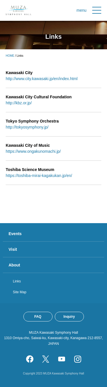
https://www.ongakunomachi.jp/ (33, 151)
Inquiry (69, 317)
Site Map (19, 292)
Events (15, 233)
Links (17, 281)
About (14, 265)
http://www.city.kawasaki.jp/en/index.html (42, 78)
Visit (13, 249)
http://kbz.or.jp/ (19, 103)
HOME (10, 55)
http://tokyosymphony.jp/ (27, 127)
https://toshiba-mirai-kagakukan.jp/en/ (39, 175)
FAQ (37, 317)
